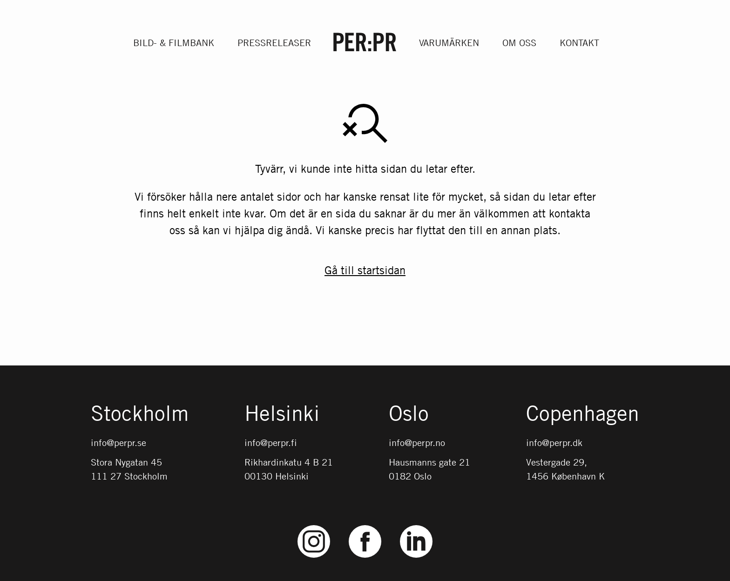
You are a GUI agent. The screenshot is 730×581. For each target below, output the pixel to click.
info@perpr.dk (554, 442)
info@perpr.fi (270, 442)
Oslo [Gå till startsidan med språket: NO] (409, 414)
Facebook (365, 525)
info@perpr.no (417, 442)
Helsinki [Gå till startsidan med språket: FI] (282, 414)
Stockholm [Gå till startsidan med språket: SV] (140, 414)
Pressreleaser (274, 42)
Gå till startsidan (365, 270)
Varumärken (449, 42)
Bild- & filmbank (173, 42)
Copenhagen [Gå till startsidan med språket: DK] (582, 414)
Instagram (314, 525)
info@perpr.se (118, 442)
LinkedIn (416, 525)
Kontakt (579, 42)
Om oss (519, 42)
